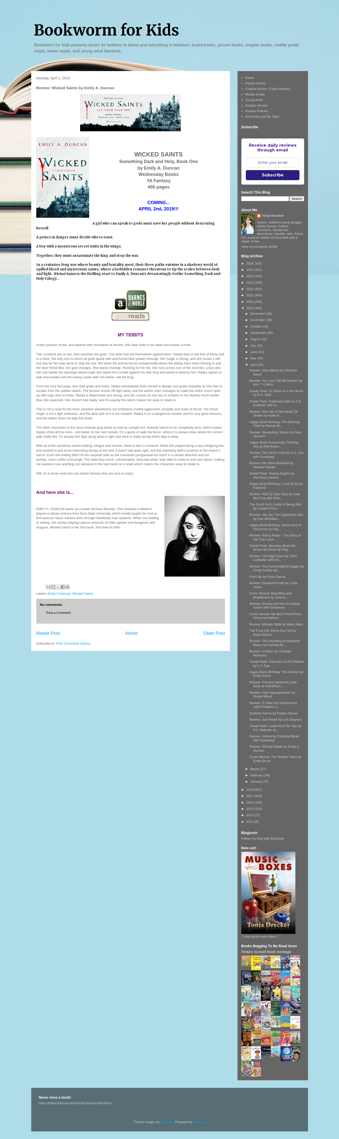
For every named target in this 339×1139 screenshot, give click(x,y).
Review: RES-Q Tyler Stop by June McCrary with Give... (274, 496)
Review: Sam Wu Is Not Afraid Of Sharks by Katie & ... (273, 414)
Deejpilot (167, 1122)
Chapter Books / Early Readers (267, 89)
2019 (250, 308)
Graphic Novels (256, 105)
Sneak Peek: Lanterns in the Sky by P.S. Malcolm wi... (275, 728)
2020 (250, 302)
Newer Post (48, 633)
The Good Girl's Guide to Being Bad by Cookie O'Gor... (275, 506)
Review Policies (256, 111)
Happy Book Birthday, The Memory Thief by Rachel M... (274, 424)
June (254, 352)
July (253, 345)
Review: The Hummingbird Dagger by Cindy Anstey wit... (276, 568)
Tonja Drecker (273, 215)
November (258, 320)
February (257, 775)
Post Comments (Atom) (73, 643)
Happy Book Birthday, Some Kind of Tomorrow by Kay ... (275, 527)
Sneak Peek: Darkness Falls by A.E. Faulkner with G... (275, 403)
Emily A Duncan (59, 593)
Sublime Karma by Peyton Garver (273, 713)
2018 (250, 790)
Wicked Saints (82, 593)
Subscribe (273, 175)
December (258, 313)
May (253, 358)
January (256, 781)
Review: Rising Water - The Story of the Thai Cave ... (275, 537)
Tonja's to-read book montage (266, 952)
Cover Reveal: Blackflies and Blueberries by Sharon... (270, 595)
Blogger (199, 1122)
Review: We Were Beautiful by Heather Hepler (271, 465)
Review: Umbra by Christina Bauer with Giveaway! (274, 738)
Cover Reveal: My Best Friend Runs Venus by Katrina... (275, 616)
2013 (250, 822)
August (255, 339)
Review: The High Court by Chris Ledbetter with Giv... (273, 558)
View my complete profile (259, 246)
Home (131, 633)
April (254, 365)
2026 (250, 263)
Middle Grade (255, 94)
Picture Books (255, 83)
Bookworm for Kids (106, 30)
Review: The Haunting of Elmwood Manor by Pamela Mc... (274, 643)
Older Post (214, 633)
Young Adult (254, 100)
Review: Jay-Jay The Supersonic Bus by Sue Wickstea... (276, 517)
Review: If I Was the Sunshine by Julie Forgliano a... (273, 705)
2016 (250, 802)
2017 (250, 796)
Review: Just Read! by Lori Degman (275, 719)
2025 (250, 270)
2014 (250, 815)
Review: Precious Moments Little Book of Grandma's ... (273, 684)
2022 (250, 289)
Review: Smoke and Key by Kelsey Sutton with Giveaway (274, 606)
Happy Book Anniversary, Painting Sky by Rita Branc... (274, 444)
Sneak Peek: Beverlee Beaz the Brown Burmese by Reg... (272, 548)
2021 (250, 295)
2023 (250, 282)
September (258, 333)
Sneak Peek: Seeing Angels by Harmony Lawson (271, 475)
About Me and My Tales (262, 116)
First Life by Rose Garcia (267, 577)
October (256, 326)
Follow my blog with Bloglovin (262, 838)
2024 (250, 276)
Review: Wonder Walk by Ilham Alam (276, 624)
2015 (250, 809)
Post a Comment (58, 613)
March (255, 769)
